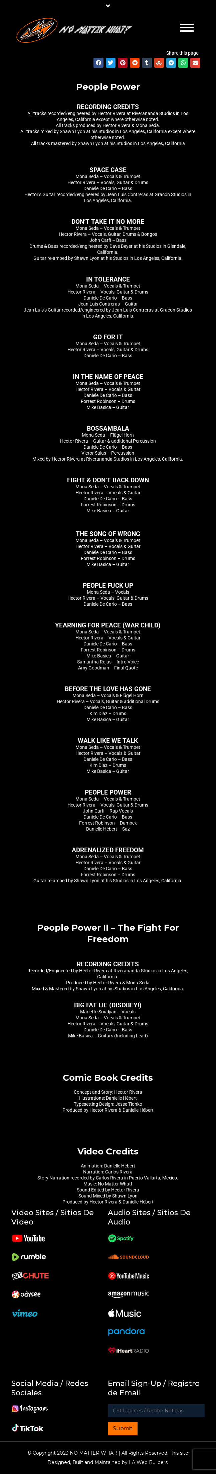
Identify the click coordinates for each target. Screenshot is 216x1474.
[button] (98, 63)
